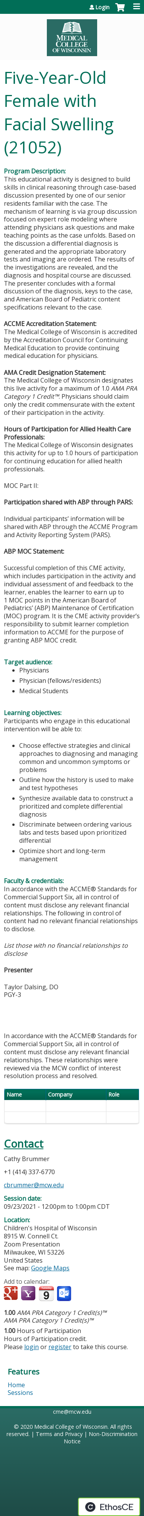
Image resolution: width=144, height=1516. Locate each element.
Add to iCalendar (46, 1293)
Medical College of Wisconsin (71, 1426)
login (31, 1347)
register (59, 1347)
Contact (23, 1144)
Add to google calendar (12, 1293)
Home (16, 1385)
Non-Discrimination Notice (101, 1437)
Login (102, 7)
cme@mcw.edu (72, 1411)
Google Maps (50, 1268)
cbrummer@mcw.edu (34, 1185)
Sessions (20, 1392)
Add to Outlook (65, 1293)
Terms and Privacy (59, 1434)
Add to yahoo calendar (29, 1293)
